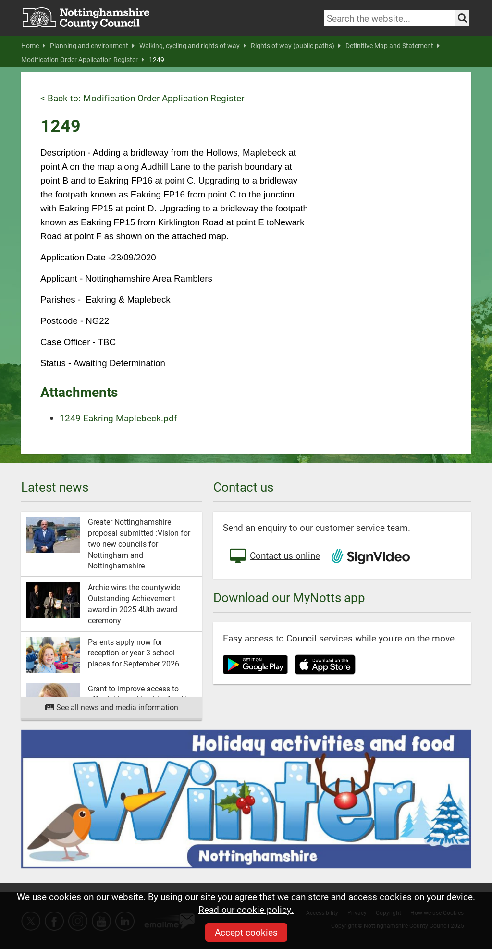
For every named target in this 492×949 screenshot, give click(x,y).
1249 (156, 59)
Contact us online (274, 556)
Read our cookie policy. (246, 909)
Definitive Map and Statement (392, 45)
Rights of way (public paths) (296, 45)
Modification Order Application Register (82, 59)
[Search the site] (462, 18)
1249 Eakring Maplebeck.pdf (118, 418)
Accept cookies (246, 932)
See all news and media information (112, 707)
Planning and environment (92, 45)
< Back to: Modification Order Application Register (142, 98)
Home (33, 45)
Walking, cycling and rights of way (192, 45)
